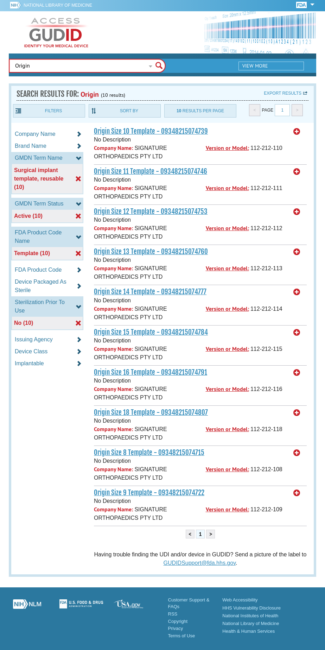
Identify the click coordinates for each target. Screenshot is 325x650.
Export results (282, 93)
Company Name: (113, 148)
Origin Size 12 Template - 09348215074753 (151, 211)
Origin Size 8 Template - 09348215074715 (149, 452)
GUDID (56, 32)
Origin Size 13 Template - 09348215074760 (151, 251)
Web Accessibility (239, 599)
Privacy (175, 628)
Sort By (129, 110)
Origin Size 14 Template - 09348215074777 (150, 292)
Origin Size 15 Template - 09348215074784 (151, 332)
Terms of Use (181, 635)
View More (255, 66)
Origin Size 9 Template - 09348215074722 (149, 492)
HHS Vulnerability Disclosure (251, 608)
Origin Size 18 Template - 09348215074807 (151, 412)
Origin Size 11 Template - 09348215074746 (150, 171)
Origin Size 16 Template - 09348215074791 (150, 372)
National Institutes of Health (250, 615)
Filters (53, 110)
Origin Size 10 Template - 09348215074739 (151, 131)
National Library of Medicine (58, 5)
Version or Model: (227, 148)
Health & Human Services (248, 631)
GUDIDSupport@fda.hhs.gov (200, 563)
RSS (173, 614)
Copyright (178, 621)
